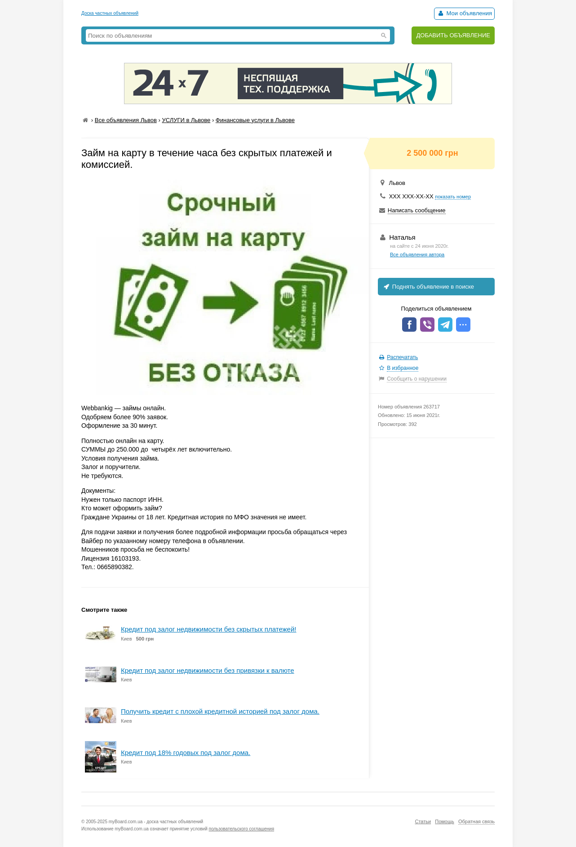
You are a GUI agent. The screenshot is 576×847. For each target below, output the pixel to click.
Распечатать (402, 357)
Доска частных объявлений (109, 13)
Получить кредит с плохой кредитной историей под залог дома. (220, 711)
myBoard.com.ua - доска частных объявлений (156, 821)
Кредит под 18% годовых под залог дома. (185, 752)
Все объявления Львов (126, 120)
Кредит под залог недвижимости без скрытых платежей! (209, 629)
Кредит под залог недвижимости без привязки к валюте (207, 670)
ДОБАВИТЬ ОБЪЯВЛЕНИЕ (453, 35)
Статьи (423, 821)
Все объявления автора (417, 254)
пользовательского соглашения (242, 828)
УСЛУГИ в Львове (186, 120)
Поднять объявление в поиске (428, 286)
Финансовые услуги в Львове (255, 120)
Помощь (444, 821)
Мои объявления (464, 13)
